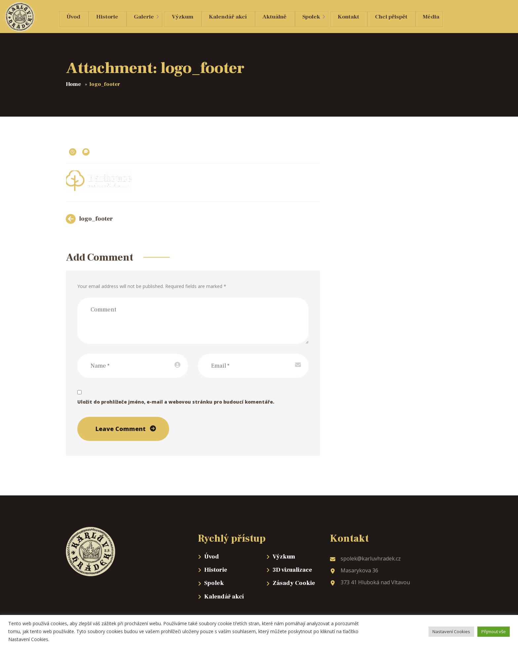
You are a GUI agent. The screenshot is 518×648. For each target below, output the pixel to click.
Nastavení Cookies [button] (451, 631)
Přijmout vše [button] (493, 631)
